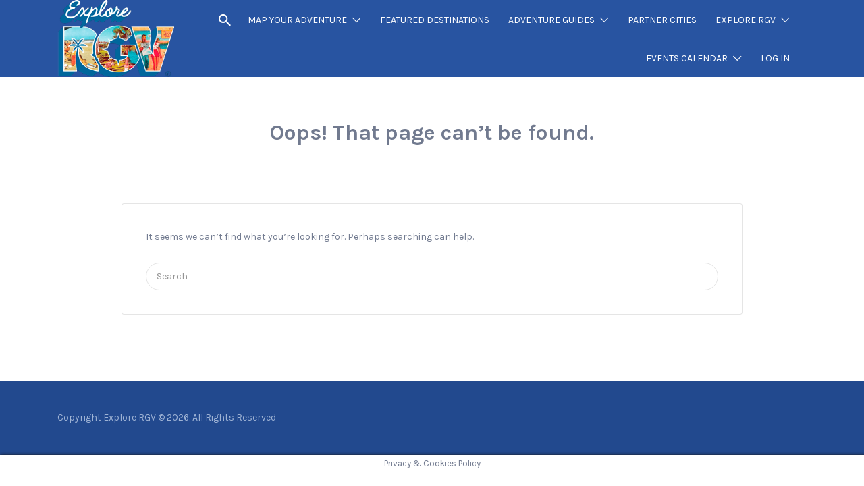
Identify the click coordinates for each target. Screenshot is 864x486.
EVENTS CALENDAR (687, 58)
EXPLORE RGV (746, 20)
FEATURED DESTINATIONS (434, 20)
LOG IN (775, 58)
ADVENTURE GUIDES (551, 20)
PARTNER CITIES (662, 20)
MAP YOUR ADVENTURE (297, 20)
